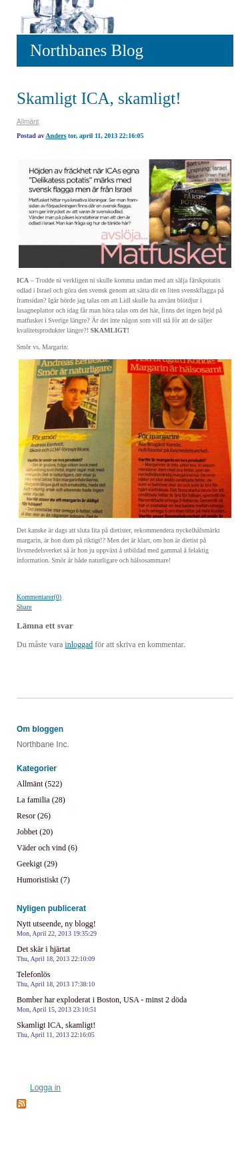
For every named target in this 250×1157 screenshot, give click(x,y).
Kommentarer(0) (39, 596)
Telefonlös (56, 979)
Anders (55, 135)
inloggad (79, 644)
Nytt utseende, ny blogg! (57, 928)
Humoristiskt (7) (43, 879)
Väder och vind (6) (47, 847)
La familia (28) (41, 799)
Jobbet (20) (35, 831)
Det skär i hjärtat (56, 953)
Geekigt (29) (37, 863)
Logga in (45, 1087)
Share (24, 606)
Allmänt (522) (39, 783)
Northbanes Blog (86, 50)
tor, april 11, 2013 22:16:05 (106, 135)
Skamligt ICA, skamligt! (99, 98)
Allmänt (28, 121)
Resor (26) (34, 815)
